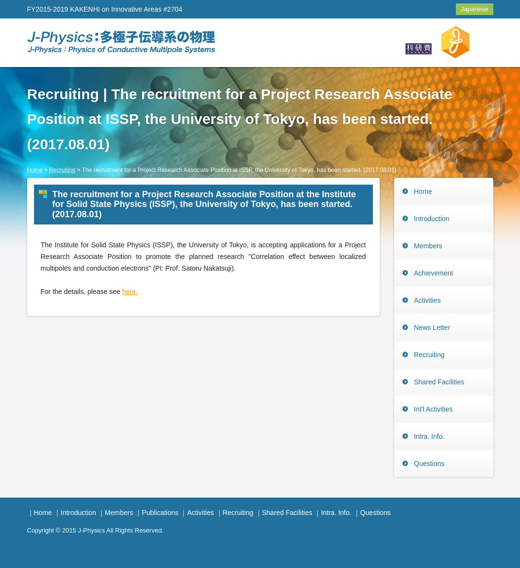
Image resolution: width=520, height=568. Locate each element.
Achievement (433, 273)
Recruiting (62, 170)
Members (428, 246)
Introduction (432, 219)
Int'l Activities (433, 409)
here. (130, 291)
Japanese (474, 9)
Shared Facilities (439, 382)
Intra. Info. (429, 436)
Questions (429, 463)
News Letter (432, 327)
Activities (427, 300)
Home (35, 170)
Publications (160, 512)
